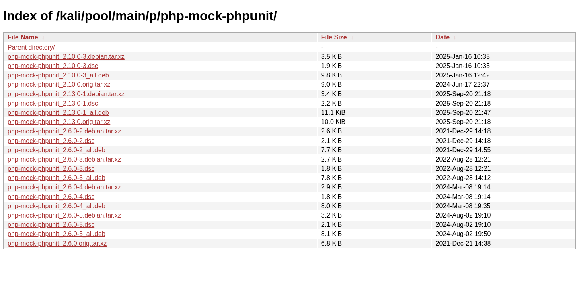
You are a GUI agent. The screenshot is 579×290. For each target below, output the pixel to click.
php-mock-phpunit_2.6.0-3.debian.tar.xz (64, 159)
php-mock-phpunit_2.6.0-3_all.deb (56, 177)
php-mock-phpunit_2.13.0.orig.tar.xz (59, 121)
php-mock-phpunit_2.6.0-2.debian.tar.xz (64, 131)
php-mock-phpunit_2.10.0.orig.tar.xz (59, 84)
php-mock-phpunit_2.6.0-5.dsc (51, 224)
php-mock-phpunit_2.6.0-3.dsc (51, 168)
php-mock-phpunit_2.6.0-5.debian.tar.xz (64, 215)
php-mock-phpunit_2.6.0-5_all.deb (56, 233)
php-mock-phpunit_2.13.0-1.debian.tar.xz (66, 94)
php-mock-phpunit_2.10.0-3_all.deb (58, 75)
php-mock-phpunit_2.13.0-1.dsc (53, 103)
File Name (23, 37)
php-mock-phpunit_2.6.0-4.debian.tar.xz (64, 187)
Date (442, 37)
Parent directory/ (31, 47)
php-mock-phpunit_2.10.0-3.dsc (53, 65)
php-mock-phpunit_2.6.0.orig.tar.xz (57, 243)
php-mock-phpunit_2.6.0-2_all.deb (56, 150)
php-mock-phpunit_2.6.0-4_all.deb (56, 206)
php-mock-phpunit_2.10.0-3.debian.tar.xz (66, 56)
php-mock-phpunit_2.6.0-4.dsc (51, 196)
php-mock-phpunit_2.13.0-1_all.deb (58, 112)
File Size (334, 37)
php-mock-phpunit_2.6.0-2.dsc (51, 140)
